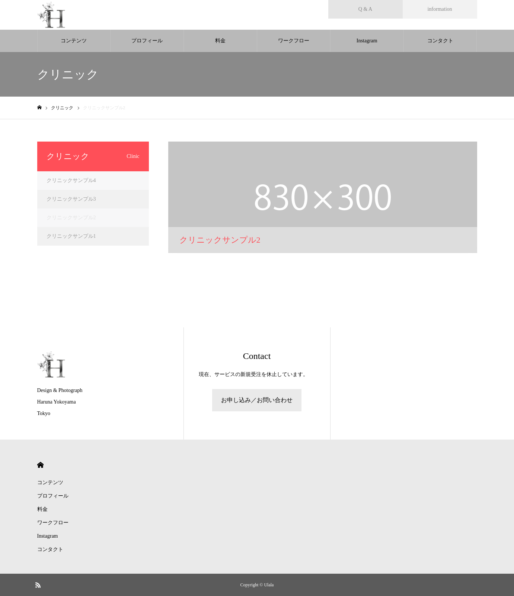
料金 (220, 40)
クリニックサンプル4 (71, 180)
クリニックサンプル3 (71, 199)
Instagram (367, 40)
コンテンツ (74, 40)
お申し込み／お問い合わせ (257, 400)
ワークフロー (293, 40)
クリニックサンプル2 (71, 217)
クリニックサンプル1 (71, 236)
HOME (40, 465)
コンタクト (440, 40)
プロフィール (147, 40)
